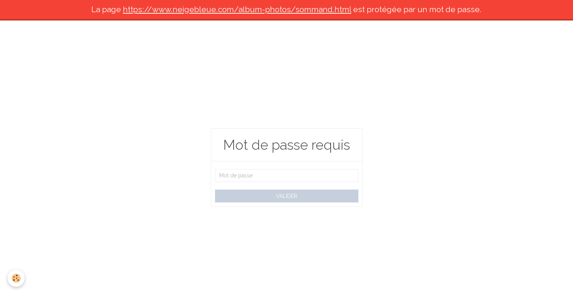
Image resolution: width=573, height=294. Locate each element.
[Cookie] (16, 278)
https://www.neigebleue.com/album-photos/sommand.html (237, 9)
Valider (286, 196)
